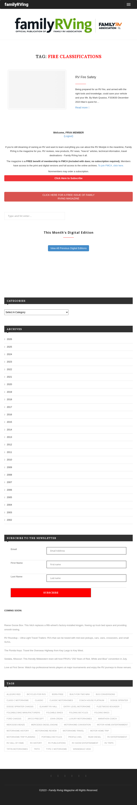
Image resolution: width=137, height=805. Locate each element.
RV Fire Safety (85, 77)
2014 (9, 429)
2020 (9, 384)
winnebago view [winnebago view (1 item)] (82, 749)
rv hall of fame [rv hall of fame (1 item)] (15, 743)
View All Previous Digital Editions (68, 248)
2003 (9, 512)
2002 (9, 520)
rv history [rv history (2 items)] (36, 743)
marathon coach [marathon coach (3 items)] (107, 719)
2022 (9, 369)
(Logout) (68, 136)
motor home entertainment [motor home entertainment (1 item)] (112, 725)
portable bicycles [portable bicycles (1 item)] (52, 737)
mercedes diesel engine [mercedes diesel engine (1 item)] (44, 725)
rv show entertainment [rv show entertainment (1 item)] (85, 743)
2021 (9, 376)
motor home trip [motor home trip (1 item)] (99, 731)
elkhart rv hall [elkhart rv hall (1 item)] (48, 706)
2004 (9, 504)
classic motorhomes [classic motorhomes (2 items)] (61, 700)
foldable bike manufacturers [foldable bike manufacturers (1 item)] (23, 713)
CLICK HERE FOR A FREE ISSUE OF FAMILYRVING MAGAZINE (68, 197)
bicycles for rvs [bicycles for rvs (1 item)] (36, 694)
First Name (17, 563)
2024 (9, 354)
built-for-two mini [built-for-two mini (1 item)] (80, 694)
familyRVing (16, 4)
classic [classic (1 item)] (39, 700)
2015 (9, 422)
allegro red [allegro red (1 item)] (14, 694)
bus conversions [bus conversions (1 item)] (105, 694)
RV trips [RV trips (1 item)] (109, 743)
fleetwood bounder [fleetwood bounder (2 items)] (108, 706)
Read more (82, 107)
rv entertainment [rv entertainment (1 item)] (117, 737)
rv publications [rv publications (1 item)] (57, 743)
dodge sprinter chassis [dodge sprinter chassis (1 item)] (20, 706)
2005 (9, 497)
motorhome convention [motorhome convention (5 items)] (77, 725)
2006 (9, 490)
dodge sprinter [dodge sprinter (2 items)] (119, 700)
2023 (9, 361)
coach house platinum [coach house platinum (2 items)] (91, 700)
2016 (9, 414)
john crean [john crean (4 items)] (56, 719)
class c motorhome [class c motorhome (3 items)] (18, 700)
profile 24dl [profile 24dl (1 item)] (75, 737)
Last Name (16, 576)
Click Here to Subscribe (68, 178)
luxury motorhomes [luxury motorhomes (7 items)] (80, 719)
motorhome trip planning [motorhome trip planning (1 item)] (21, 737)
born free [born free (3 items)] (57, 694)
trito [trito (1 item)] (37, 749)
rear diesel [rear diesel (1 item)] (94, 737)
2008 (9, 474)
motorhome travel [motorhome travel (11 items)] (73, 731)
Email (14, 549)
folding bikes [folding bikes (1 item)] (101, 713)
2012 (9, 444)
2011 (9, 452)
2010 (9, 459)
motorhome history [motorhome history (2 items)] (18, 731)
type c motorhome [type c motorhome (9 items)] (56, 749)
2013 (9, 437)
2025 (9, 346)
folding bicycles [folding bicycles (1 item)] (78, 713)
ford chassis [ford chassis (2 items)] (14, 719)
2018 (9, 399)
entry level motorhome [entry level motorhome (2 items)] (77, 706)
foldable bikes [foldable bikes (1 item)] (54, 713)
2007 (9, 482)
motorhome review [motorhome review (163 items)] (46, 731)
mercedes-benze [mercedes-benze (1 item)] (16, 725)
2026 (9, 339)
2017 (9, 407)
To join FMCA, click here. (111, 165)
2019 (9, 392)
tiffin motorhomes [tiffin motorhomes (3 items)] (17, 749)
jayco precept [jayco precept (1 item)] (35, 719)
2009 (9, 467)
